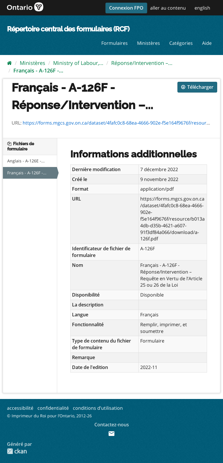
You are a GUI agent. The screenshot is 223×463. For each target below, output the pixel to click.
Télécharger (197, 87)
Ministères (148, 43)
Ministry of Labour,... (78, 62)
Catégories (181, 43)
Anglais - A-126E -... (26, 161)
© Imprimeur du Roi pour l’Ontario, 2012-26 (49, 415)
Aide (207, 43)
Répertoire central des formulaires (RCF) (68, 29)
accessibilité (20, 408)
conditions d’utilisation (98, 408)
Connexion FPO (126, 8)
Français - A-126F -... (38, 70)
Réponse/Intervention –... (141, 62)
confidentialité (53, 408)
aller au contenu (168, 8)
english (202, 8)
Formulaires (114, 43)
